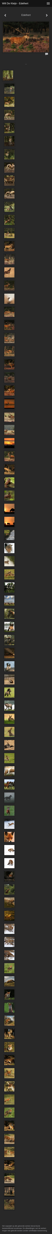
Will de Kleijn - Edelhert (15, 3)
